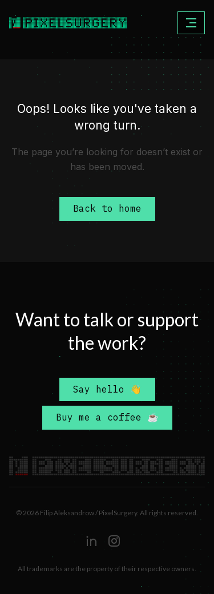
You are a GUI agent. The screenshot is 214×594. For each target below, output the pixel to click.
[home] (48, 23)
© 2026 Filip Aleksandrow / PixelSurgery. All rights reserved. (107, 512)
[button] (191, 22)
